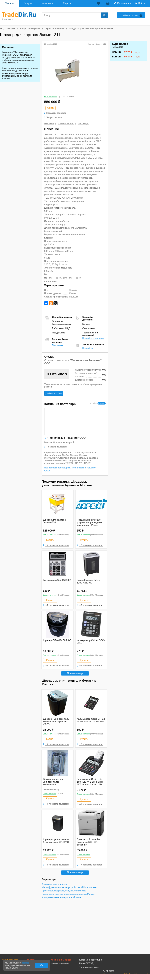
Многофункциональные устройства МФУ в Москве (69, 887)
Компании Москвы (61, 959)
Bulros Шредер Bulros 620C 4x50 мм (88, 581)
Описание (49, 124)
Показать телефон (56, 113)
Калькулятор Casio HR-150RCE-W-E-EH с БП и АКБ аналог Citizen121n (90, 782)
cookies (25, 963)
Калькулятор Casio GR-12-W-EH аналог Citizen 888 (91, 720)
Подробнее (57, 345)
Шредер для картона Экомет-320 (54, 521)
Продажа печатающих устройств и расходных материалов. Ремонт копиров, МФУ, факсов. (89, 523)
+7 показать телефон (57, 545)
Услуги (28, 3)
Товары (9, 3)
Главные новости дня (90, 959)
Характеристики (66, 124)
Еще (65, 3)
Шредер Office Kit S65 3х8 (57, 640)
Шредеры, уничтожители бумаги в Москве (90, 28)
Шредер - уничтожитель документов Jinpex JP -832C (56, 721)
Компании (47, 3)
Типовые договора (89, 967)
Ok (41, 965)
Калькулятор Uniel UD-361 (57, 580)
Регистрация (124, 3)
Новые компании (60, 963)
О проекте (108, 970)
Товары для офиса (29, 28)
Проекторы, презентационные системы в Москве (68, 894)
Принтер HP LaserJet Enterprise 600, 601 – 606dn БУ (88, 842)
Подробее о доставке (93, 338)
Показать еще (75, 673)
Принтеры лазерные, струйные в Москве (64, 890)
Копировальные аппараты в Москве (61, 897)
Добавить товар (130, 15)
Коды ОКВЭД (86, 963)
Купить (50, 539)
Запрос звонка (54, 117)
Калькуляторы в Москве (55, 884)
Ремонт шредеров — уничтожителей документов (54, 782)
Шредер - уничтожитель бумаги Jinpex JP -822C (56, 840)
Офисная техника (54, 28)
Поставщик (83, 124)
